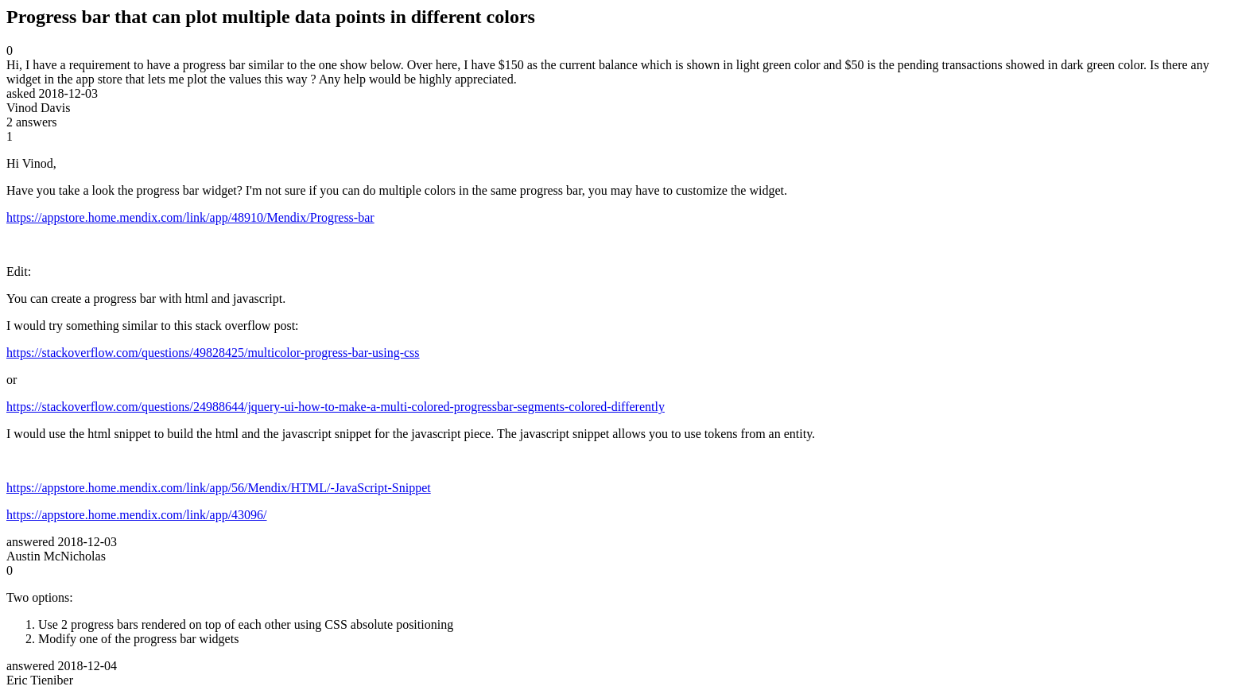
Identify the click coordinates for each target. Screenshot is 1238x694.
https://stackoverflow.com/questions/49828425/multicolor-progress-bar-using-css (213, 352)
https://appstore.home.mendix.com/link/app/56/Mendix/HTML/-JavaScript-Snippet (218, 487)
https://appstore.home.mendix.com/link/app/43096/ (136, 514)
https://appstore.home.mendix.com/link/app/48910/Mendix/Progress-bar (190, 217)
